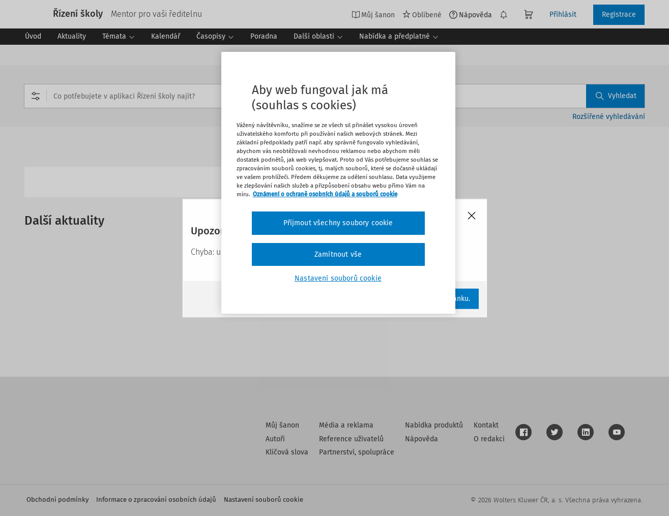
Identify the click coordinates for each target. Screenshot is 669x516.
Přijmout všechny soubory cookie (338, 223)
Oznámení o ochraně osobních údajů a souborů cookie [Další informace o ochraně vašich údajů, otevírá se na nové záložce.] (325, 194)
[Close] (471, 216)
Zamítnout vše (338, 254)
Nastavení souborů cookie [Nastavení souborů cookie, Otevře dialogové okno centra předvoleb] (338, 278)
